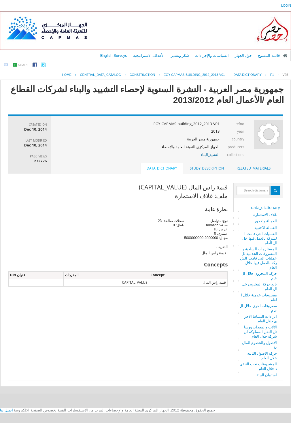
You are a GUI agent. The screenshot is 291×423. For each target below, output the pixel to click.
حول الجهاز (243, 55)
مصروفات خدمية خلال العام (259, 297)
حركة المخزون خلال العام (259, 275)
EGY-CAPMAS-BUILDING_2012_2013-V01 (194, 74)
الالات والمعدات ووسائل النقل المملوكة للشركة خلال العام (260, 332)
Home (66, 74)
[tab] (253, 168)
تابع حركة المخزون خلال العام (259, 286)
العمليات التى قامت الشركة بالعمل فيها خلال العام (259, 238)
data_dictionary (265, 207)
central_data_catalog (100, 74)
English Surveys (113, 55)
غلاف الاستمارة (265, 214)
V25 (285, 74)
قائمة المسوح (269, 55)
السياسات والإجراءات (212, 55)
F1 (272, 74)
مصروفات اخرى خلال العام (258, 308)
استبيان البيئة (266, 375)
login (286, 5)
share (23, 65)
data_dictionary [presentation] (162, 168)
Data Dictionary (247, 74)
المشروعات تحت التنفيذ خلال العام (258, 366)
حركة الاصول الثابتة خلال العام (262, 355)
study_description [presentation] (207, 168)
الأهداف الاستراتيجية (149, 55)
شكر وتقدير (180, 55)
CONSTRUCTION (142, 74)
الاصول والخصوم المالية (259, 344)
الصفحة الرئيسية (285, 55)
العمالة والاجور (265, 221)
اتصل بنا (6, 410)
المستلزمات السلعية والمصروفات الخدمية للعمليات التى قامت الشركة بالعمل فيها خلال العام (258, 258)
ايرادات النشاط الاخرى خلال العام (260, 318)
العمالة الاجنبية (265, 227)
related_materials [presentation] (254, 168)
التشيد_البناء (210, 154)
